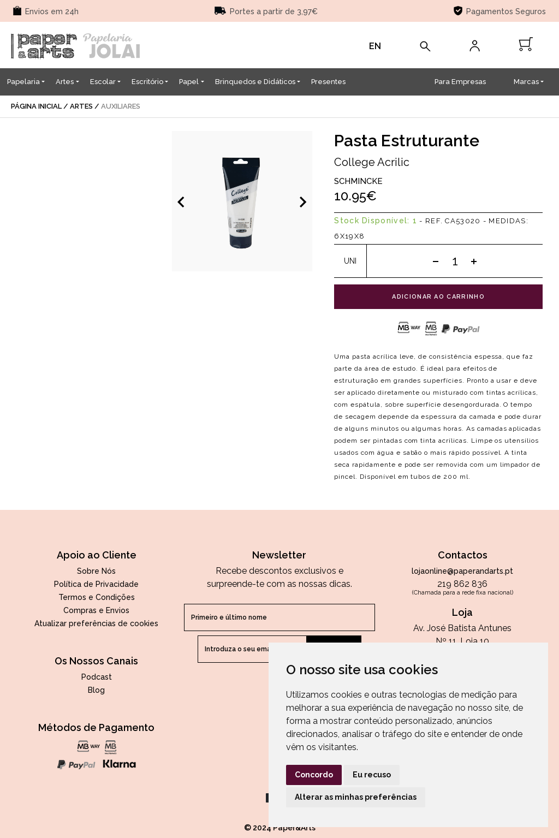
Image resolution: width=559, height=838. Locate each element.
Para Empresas (460, 82)
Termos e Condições (96, 597)
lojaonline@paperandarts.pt (462, 571)
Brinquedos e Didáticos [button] (255, 82)
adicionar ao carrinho (438, 296)
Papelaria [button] (23, 82)
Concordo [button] (314, 774)
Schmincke (358, 181)
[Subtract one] (435, 261)
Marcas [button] (526, 82)
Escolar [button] (103, 82)
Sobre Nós (96, 571)
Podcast (96, 677)
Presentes (328, 82)
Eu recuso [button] (372, 774)
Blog (96, 690)
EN (375, 46)
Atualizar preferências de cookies (96, 623)
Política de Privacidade (96, 584)
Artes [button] (65, 82)
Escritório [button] (147, 82)
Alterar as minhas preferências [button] (356, 797)
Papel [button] (189, 82)
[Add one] (474, 261)
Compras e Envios (96, 610)
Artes (81, 106)
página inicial (36, 106)
